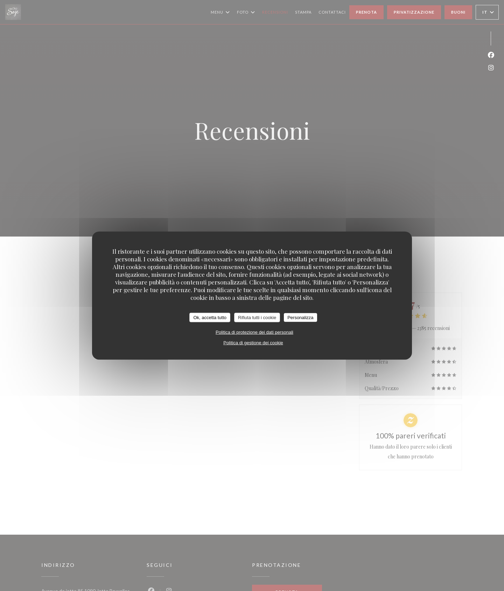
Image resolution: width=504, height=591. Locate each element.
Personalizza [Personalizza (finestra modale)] (300, 317)
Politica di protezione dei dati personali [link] (254, 332)
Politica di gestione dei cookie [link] (253, 342)
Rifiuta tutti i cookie (257, 317)
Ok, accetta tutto (209, 317)
